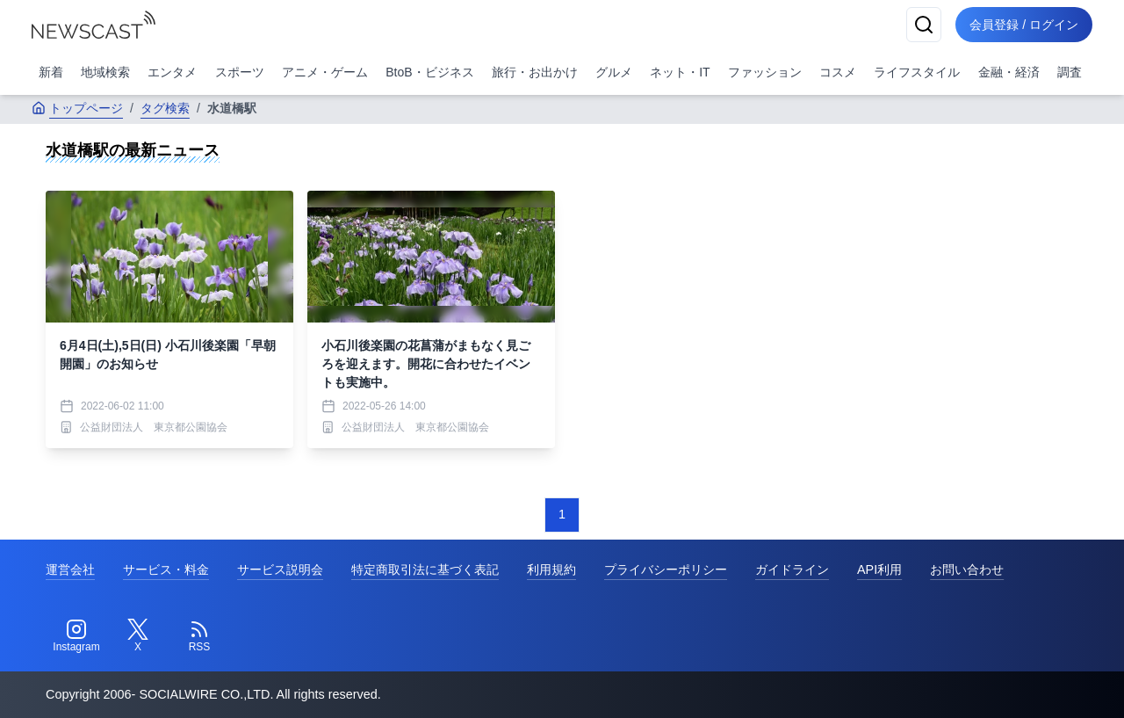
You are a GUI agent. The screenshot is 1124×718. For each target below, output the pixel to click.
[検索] (923, 24)
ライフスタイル (917, 72)
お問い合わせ (967, 569)
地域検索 (105, 72)
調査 (1069, 72)
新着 (51, 72)
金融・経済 (1009, 72)
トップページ (77, 108)
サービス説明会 (280, 569)
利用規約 (551, 569)
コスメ (837, 72)
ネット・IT (680, 72)
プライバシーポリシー (665, 569)
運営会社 (70, 569)
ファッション (765, 72)
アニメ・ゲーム (325, 72)
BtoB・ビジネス (429, 72)
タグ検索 (165, 108)
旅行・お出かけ (535, 72)
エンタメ (172, 72)
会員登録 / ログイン (1023, 25)
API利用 (879, 569)
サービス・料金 (166, 569)
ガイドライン (792, 569)
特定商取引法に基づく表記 (425, 569)
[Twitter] (138, 636)
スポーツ (239, 72)
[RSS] (199, 636)
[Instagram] (76, 636)
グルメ (613, 72)
